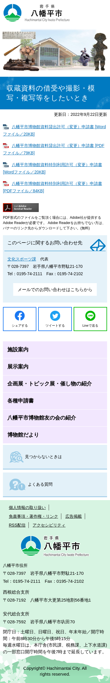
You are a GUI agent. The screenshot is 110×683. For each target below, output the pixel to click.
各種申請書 (20, 401)
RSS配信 (17, 525)
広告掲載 (73, 516)
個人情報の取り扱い (27, 507)
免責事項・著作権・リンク (33, 516)
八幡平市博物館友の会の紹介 (41, 418)
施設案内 (17, 350)
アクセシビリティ (49, 525)
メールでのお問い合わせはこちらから (55, 289)
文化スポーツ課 (21, 259)
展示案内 (17, 367)
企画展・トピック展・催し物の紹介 (49, 384)
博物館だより (23, 435)
